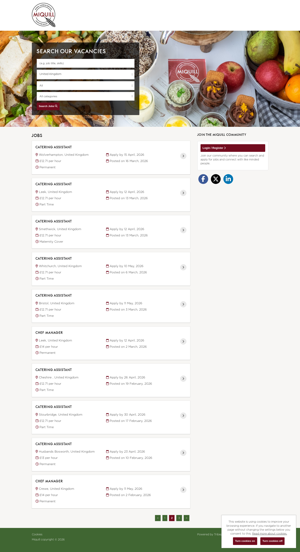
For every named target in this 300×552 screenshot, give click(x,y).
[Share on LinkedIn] (228, 179)
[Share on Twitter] (216, 179)
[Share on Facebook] (203, 179)
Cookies (37, 534)
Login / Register (214, 147)
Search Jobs (48, 106)
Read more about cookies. (269, 533)
